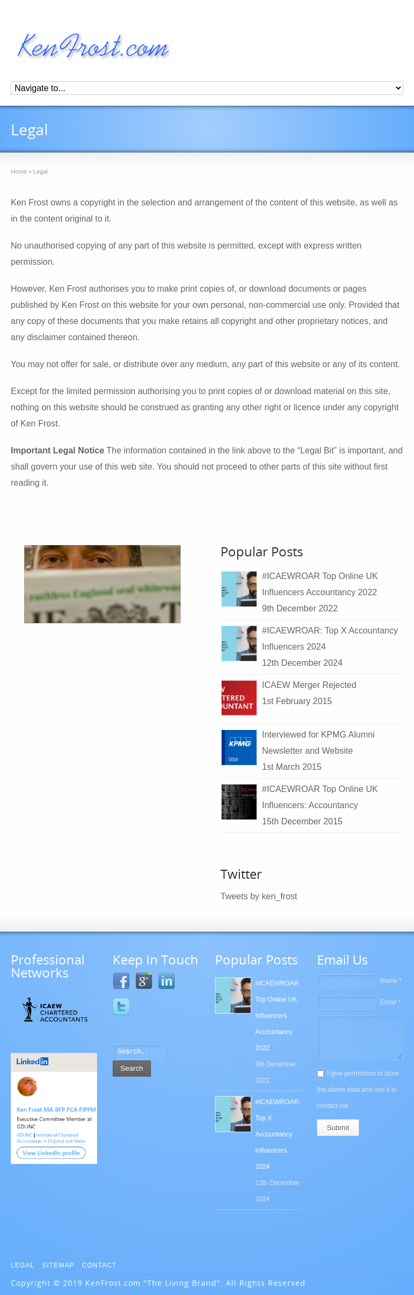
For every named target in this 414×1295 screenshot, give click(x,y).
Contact (99, 1265)
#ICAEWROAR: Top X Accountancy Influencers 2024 (278, 1134)
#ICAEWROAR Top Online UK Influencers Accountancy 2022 (277, 1016)
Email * (390, 1002)
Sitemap (58, 1265)
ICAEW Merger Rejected (309, 685)
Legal (22, 1265)
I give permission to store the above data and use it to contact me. (358, 1090)
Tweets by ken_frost (258, 896)
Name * (391, 980)
